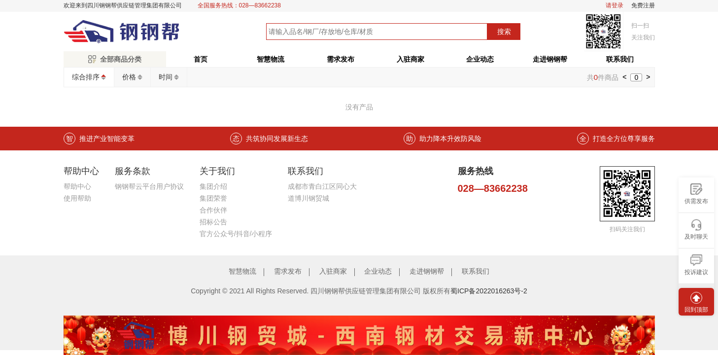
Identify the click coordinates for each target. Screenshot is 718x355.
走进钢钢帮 (550, 59)
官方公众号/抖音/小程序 (236, 234)
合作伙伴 (213, 210)
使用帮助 (77, 198)
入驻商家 (410, 59)
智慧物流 (270, 59)
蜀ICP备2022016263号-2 (488, 291)
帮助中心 (77, 186)
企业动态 (480, 59)
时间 (165, 77)
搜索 (504, 32)
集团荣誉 (213, 198)
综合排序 (86, 77)
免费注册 (643, 5)
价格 (129, 77)
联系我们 (620, 59)
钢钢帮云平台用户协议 (149, 186)
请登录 (614, 5)
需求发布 (340, 59)
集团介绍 (213, 186)
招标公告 (213, 222)
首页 (200, 59)
